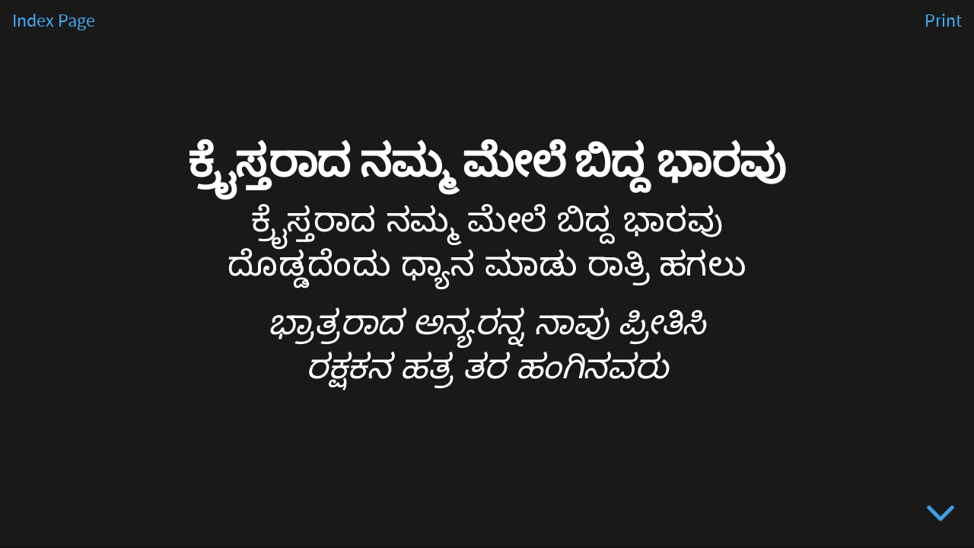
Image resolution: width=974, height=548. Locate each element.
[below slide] (940, 516)
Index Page (53, 21)
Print (943, 21)
